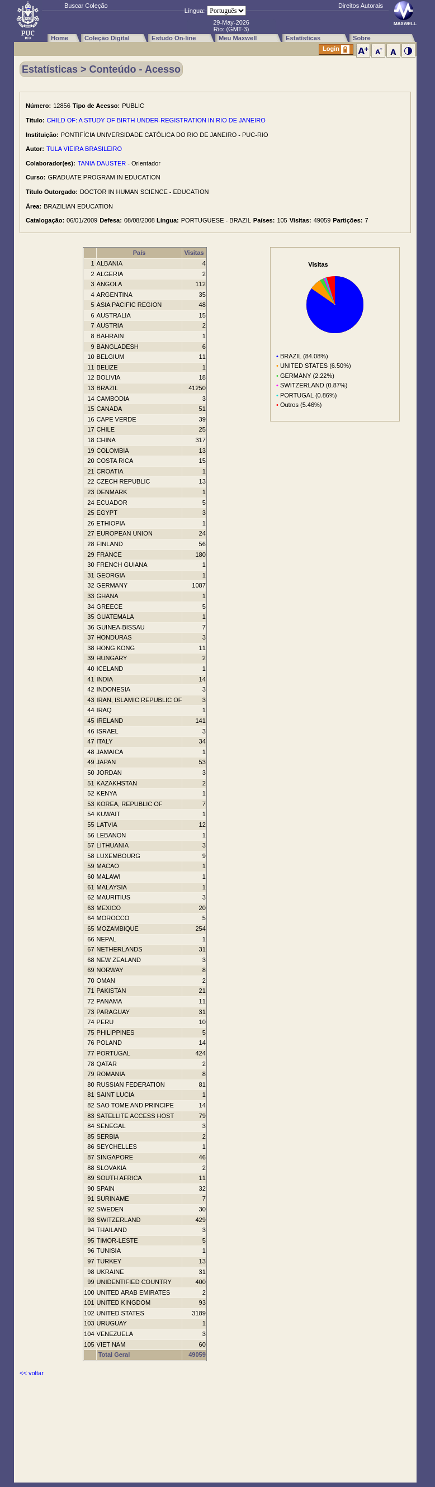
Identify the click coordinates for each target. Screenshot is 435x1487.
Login (336, 49)
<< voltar (32, 1373)
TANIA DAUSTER (102, 163)
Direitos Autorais (360, 5)
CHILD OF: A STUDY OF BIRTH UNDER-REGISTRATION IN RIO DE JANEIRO (156, 120)
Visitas (194, 252)
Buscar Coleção (86, 5)
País (139, 252)
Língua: (195, 10)
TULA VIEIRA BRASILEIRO (84, 148)
